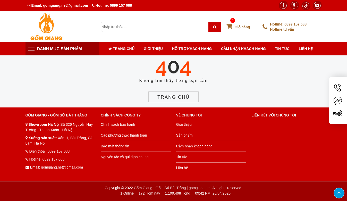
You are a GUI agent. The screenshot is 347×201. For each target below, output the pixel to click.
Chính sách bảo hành (118, 124)
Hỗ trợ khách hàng (192, 49)
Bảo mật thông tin (115, 146)
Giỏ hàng (238, 27)
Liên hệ (306, 49)
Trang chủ (121, 49)
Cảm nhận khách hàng (243, 49)
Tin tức (282, 49)
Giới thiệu (153, 49)
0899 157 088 (121, 5)
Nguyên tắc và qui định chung (125, 157)
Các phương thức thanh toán (124, 135)
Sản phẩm (184, 135)
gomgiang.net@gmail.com (65, 5)
